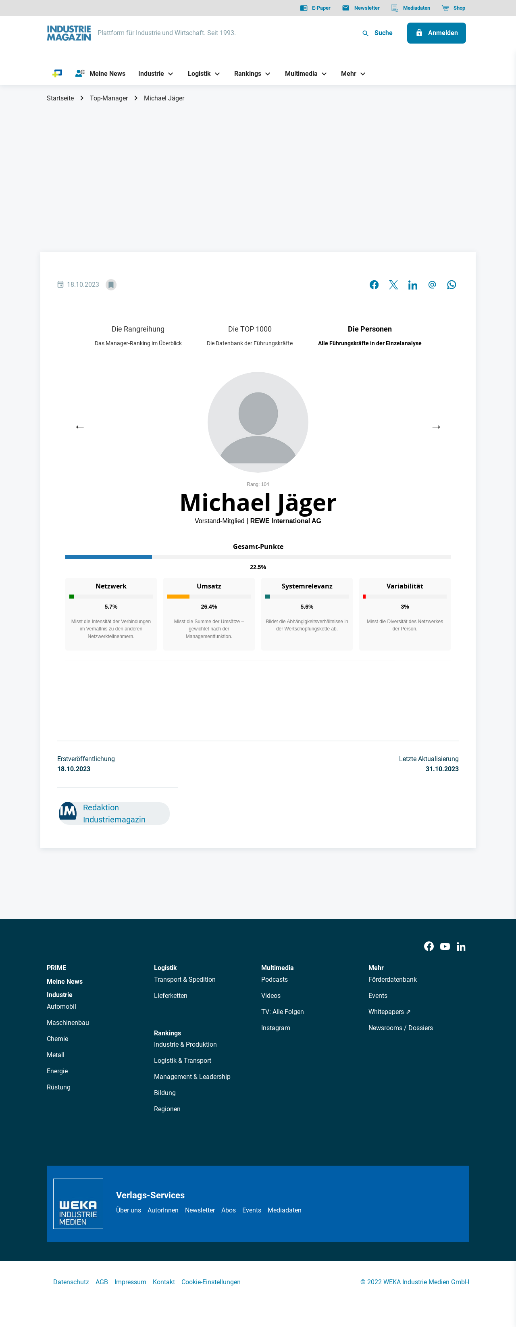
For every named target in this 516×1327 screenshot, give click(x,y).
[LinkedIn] (461, 947)
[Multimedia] (298, 73)
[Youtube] (445, 947)
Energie (57, 1071)
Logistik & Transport (182, 1060)
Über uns (128, 1210)
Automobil (61, 1006)
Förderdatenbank (392, 979)
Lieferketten (170, 995)
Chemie (57, 1039)
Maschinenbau (68, 1023)
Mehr (376, 968)
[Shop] (453, 8)
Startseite (60, 98)
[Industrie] (148, 73)
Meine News (65, 981)
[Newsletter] (360, 8)
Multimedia (277, 968)
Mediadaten (285, 1210)
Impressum (130, 1282)
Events (377, 995)
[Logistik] (196, 73)
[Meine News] (100, 74)
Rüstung (59, 1087)
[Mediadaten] (410, 8)
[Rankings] (245, 73)
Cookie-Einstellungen (211, 1282)
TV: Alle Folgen (282, 1012)
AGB (102, 1282)
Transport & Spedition (185, 979)
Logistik (165, 968)
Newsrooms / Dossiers (400, 1028)
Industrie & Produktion (185, 1044)
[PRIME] (57, 74)
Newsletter (200, 1210)
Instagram (275, 1028)
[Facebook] (429, 947)
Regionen (167, 1109)
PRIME (56, 968)
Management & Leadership (192, 1077)
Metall (55, 1055)
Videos (271, 995)
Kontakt (164, 1282)
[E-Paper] (315, 8)
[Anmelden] (436, 33)
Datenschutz (71, 1282)
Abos (228, 1210)
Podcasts (274, 979)
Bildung (165, 1093)
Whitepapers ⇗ (389, 1012)
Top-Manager (109, 98)
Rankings (167, 1033)
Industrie (60, 995)
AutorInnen (163, 1210)
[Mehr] (345, 73)
